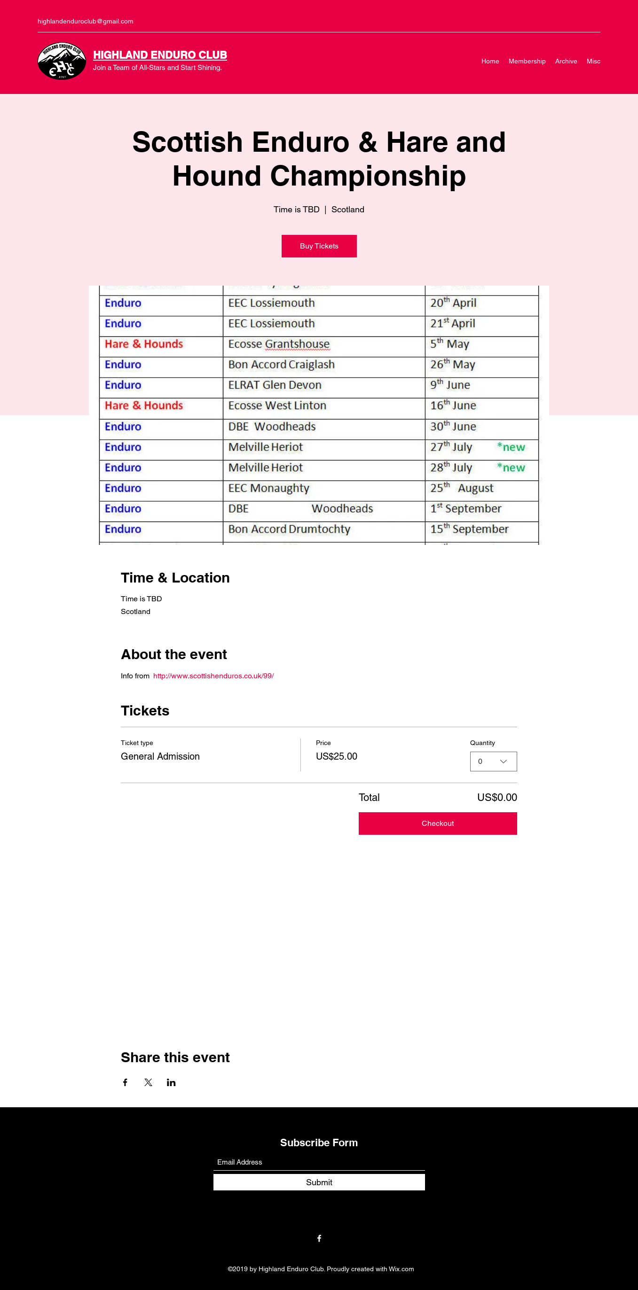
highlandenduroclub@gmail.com (86, 21)
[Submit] (319, 1182)
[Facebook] (319, 1238)
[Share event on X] (148, 1082)
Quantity (482, 742)
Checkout (438, 823)
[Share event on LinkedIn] (171, 1082)
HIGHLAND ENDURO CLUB (160, 55)
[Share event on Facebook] (125, 1082)
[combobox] (493, 761)
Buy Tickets (319, 245)
